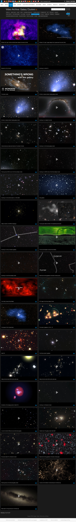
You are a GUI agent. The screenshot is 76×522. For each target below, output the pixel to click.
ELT (48, 12)
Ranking (68, 13)
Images (6, 4)
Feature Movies (16, 14)
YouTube (3, 155)
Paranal (52, 14)
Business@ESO (62, 4)
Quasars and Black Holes (12, 16)
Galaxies (28, 14)
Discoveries (38, 4)
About (2, 4)
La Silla (42, 14)
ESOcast (52, 12)
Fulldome (23, 14)
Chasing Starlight (28, 12)
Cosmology (43, 12)
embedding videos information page (18, 157)
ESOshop (19, 4)
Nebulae (47, 14)
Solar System (22, 16)
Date (69, 15)
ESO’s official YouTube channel (32, 155)
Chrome (5, 180)
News (15, 4)
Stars (35, 16)
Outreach (49, 4)
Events (44, 4)
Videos (11, 5)
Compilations (36, 12)
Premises (57, 14)
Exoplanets (8, 14)
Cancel (11, 204)
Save (4, 204)
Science (68, 1)
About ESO (13, 12)
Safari (5, 183)
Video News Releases (43, 16)
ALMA (18, 12)
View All (8, 12)
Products (55, 4)
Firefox (5, 182)
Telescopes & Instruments (29, 4)
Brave (5, 178)
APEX (21, 12)
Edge (5, 181)
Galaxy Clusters (35, 14)
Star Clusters (30, 16)
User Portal (73, 1)
